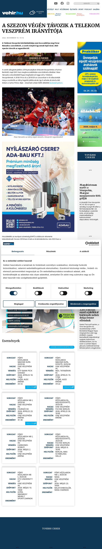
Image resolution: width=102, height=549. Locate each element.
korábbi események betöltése (62, 347)
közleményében (56, 83)
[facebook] (62, 3)
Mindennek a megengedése (83, 304)
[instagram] (68, 3)
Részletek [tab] (51, 251)
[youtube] (56, 3)
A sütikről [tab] (84, 251)
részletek (30, 387)
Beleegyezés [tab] (18, 251)
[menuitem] (50, 9)
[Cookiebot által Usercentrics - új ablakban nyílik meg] (87, 244)
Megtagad (18, 304)
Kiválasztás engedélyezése (51, 304)
